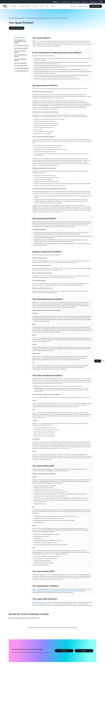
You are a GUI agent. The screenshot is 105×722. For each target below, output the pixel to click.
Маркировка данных (39, 149)
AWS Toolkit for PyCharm (38, 602)
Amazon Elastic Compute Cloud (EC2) (42, 590)
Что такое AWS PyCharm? (21, 71)
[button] (24, 6)
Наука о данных (36, 139)
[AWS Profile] (101, 2)
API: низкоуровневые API (50, 592)
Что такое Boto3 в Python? (21, 68)
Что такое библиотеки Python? (20, 55)
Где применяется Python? (21, 45)
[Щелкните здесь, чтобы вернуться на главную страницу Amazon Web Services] (5, 7)
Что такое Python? (19, 37)
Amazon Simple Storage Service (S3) (60, 590)
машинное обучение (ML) (65, 139)
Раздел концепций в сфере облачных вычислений (38, 18)
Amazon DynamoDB (74, 590)
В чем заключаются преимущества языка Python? (20, 41)
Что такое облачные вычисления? (17, 18)
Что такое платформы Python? (20, 59)
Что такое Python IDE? (20, 63)
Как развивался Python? (21, 48)
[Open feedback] (103, 361)
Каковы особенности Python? (20, 51)
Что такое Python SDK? (20, 65)
